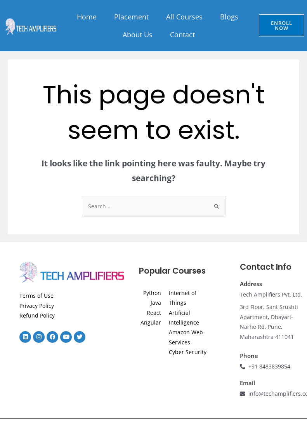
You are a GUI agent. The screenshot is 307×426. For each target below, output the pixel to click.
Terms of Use (36, 295)
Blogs (229, 16)
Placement (131, 16)
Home (87, 16)
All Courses (184, 16)
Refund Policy (37, 315)
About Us (138, 34)
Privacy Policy (36, 305)
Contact (182, 34)
